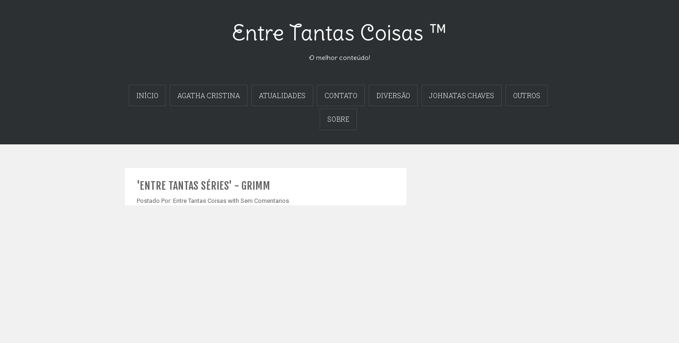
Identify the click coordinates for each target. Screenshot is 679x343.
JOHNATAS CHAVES (461, 95)
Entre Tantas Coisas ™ (339, 32)
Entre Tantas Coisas (199, 200)
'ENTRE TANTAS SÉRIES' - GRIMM (203, 185)
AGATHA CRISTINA (208, 95)
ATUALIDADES (282, 95)
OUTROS (526, 95)
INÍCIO (147, 95)
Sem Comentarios (264, 200)
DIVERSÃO (393, 95)
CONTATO (340, 95)
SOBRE (338, 119)
